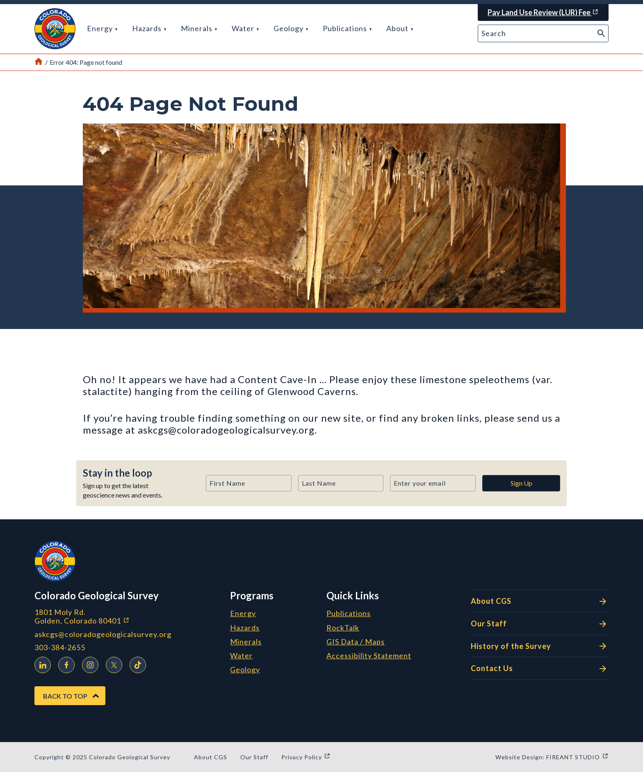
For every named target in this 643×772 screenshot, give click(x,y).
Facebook (64, 663)
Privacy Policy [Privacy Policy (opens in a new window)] (306, 757)
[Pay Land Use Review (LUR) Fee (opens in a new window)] (543, 12)
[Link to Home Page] (38, 62)
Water (245, 28)
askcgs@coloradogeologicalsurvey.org (102, 634)
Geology (291, 28)
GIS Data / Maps (355, 642)
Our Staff (540, 624)
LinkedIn (40, 663)
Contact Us (540, 668)
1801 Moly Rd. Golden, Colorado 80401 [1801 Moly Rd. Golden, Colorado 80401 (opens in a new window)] (125, 616)
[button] (54, 28)
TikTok (136, 663)
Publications (347, 28)
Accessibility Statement (368, 656)
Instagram (88, 663)
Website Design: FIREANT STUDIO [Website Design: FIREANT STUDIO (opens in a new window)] (552, 757)
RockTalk (342, 628)
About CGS (540, 601)
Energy (102, 28)
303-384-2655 (59, 647)
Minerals (199, 28)
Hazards (149, 28)
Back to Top (65, 696)
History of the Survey (540, 646)
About (399, 28)
